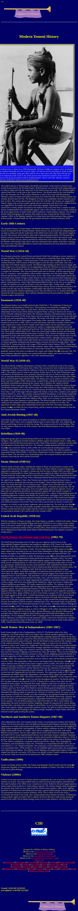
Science (52, 867)
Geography (35, 865)
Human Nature (55, 865)
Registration (64, 869)
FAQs (31, 869)
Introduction (9, 862)
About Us (39, 860)
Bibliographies (9, 869)
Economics (16, 865)
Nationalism (16, 867)
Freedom (25, 865)
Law (64, 865)
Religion (36, 867)
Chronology (32, 862)
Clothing (53, 862)
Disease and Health (66, 862)
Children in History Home (39, 871)
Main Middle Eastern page (44, 856)
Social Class (61, 867)
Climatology (43, 862)
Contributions (21, 869)
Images (48, 869)
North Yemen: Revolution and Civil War (25, 537)
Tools (73, 869)
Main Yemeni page (44, 854)
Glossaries (40, 869)
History (44, 865)
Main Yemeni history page (44, 852)
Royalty (44, 867)
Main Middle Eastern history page (44, 858)
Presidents (27, 867)
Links (55, 869)
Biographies (20, 862)
